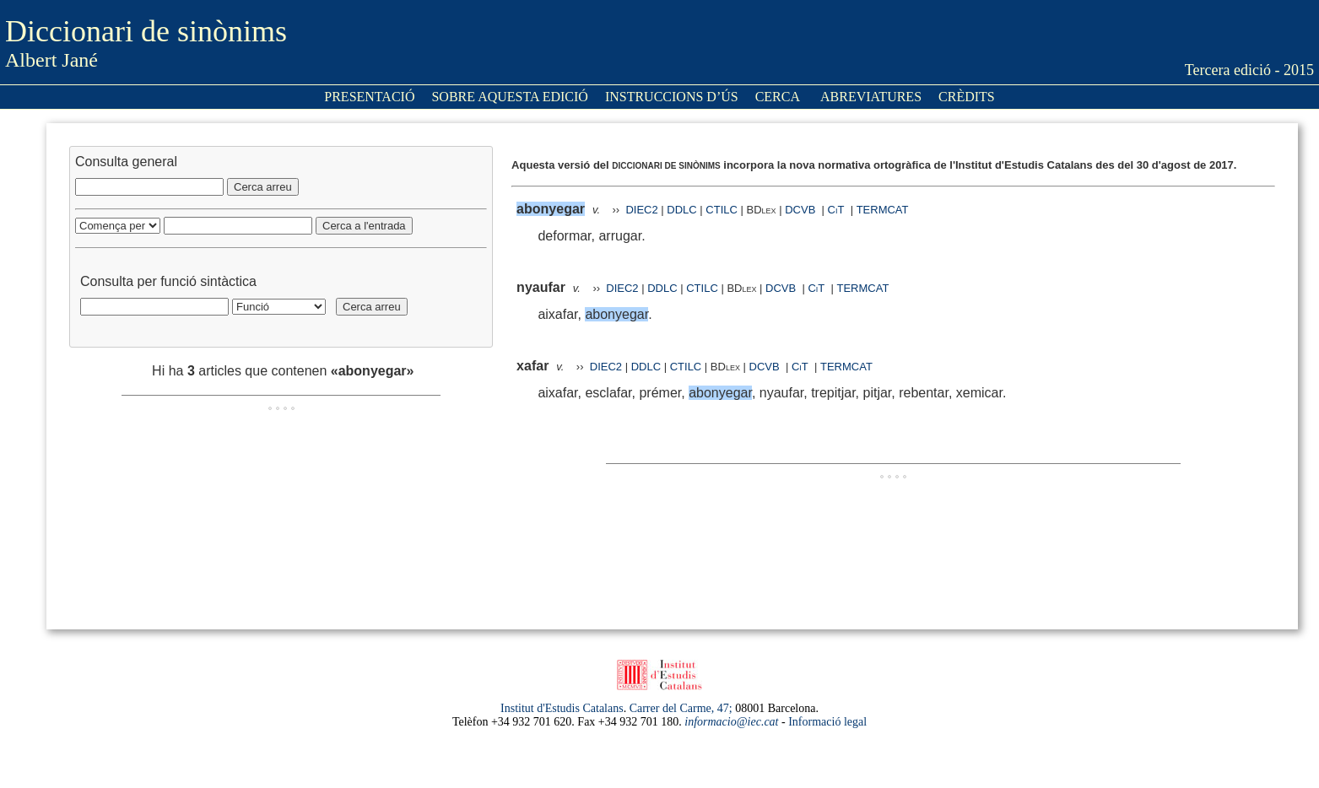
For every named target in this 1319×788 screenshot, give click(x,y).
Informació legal (827, 721)
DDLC (681, 209)
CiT (836, 209)
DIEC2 (641, 209)
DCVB (802, 209)
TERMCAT (883, 209)
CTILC (721, 209)
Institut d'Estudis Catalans (562, 708)
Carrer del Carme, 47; (681, 708)
